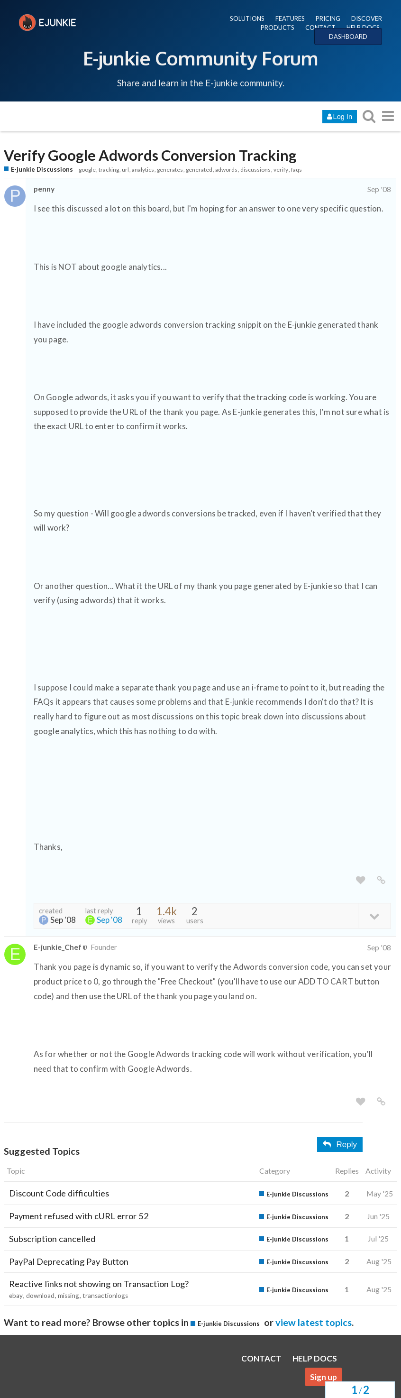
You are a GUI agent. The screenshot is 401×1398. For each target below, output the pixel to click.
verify (280, 169)
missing (68, 1295)
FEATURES (290, 18)
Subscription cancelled (52, 1238)
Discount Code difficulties (59, 1193)
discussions (255, 169)
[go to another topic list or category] (387, 116)
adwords (226, 169)
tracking (109, 169)
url (125, 169)
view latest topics (313, 1322)
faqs (296, 169)
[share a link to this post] (381, 880)
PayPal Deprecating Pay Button (68, 1261)
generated (199, 169)
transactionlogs (105, 1295)
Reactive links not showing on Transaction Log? (99, 1283)
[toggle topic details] (374, 915)
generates (170, 169)
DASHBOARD (348, 36)
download (40, 1295)
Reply (340, 1144)
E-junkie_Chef (58, 946)
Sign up (323, 1377)
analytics (143, 169)
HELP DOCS (363, 27)
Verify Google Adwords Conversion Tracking (150, 155)
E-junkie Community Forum (200, 58)
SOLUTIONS (247, 18)
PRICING (328, 18)
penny (44, 188)
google (87, 169)
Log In (339, 116)
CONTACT (320, 27)
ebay (16, 1295)
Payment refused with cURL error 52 (79, 1216)
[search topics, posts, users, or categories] (368, 116)
